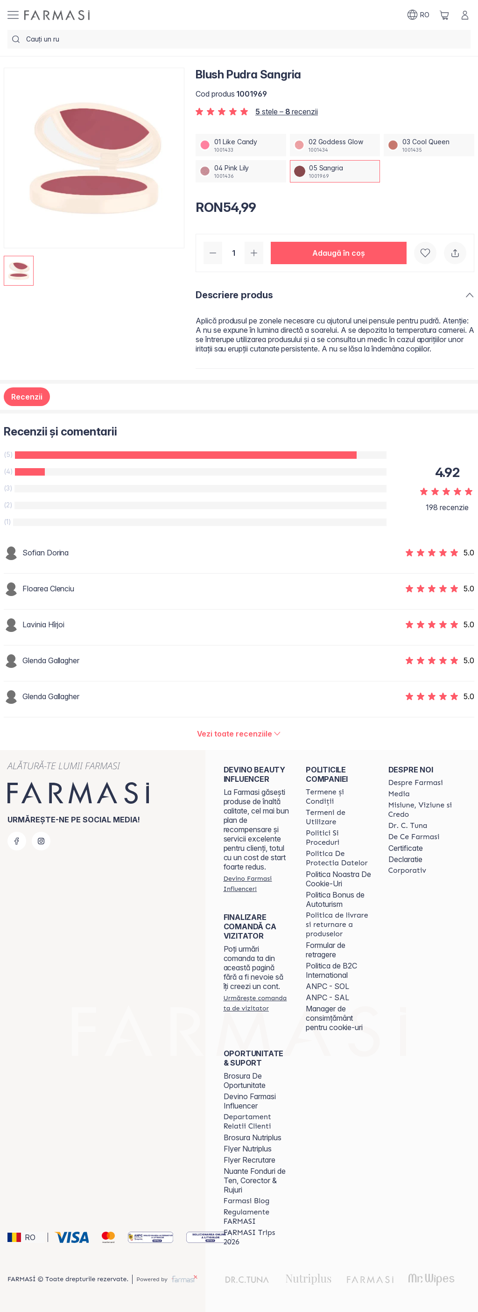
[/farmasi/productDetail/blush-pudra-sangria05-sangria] (335, 171)
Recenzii (26, 396)
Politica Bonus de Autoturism (335, 899)
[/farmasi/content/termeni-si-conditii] (338, 796)
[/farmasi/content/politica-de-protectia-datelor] (338, 858)
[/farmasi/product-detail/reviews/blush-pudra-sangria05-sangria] (239, 733)
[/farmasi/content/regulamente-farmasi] (256, 1216)
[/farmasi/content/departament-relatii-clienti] (256, 1121)
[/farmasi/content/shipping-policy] (338, 925)
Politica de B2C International (331, 970)
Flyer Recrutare (249, 1160)
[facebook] (16, 841)
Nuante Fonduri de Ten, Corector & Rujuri (255, 1180)
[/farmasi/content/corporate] (407, 870)
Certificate (405, 848)
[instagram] (41, 841)
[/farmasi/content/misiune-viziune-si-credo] (421, 809)
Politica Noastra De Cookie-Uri (338, 879)
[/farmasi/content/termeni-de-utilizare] (338, 817)
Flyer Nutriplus (248, 1148)
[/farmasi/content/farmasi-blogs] (247, 1201)
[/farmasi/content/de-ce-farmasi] (414, 837)
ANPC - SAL (327, 997)
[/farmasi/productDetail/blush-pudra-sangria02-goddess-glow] (335, 145)
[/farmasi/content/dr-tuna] (408, 825)
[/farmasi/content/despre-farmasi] (415, 782)
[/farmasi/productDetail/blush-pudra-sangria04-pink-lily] (241, 171)
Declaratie (405, 859)
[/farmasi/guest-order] (256, 1003)
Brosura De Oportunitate (245, 1080)
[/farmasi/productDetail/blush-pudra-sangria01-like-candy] (241, 145)
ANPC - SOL (327, 986)
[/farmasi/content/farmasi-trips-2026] (256, 1237)
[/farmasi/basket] (444, 15)
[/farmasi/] (57, 15)
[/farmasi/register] (256, 883)
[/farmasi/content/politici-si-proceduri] (338, 837)
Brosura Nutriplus (252, 1137)
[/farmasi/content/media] (399, 794)
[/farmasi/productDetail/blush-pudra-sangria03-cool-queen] (429, 145)
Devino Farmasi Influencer (250, 1101)
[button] (339, 253)
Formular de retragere (325, 949)
